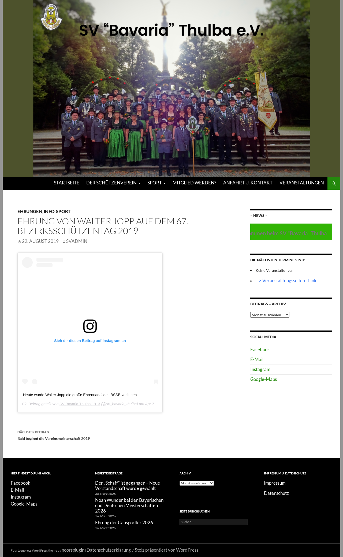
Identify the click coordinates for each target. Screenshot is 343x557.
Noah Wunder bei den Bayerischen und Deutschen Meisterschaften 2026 (129, 505)
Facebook (260, 349)
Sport (154, 182)
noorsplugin (73, 550)
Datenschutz (276, 493)
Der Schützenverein (111, 182)
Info (49, 211)
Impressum (275, 483)
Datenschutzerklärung (109, 550)
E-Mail (256, 359)
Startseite (66, 182)
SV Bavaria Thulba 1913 (79, 404)
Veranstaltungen (301, 182)
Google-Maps (263, 379)
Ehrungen (29, 211)
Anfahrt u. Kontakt (248, 182)
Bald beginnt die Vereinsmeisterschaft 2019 (118, 435)
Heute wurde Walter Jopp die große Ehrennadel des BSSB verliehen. (80, 395)
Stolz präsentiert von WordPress (166, 550)
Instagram (260, 369)
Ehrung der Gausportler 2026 (124, 522)
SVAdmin (76, 241)
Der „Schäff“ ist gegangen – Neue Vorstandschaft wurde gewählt (127, 485)
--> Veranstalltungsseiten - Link (286, 280)
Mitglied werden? (194, 182)
